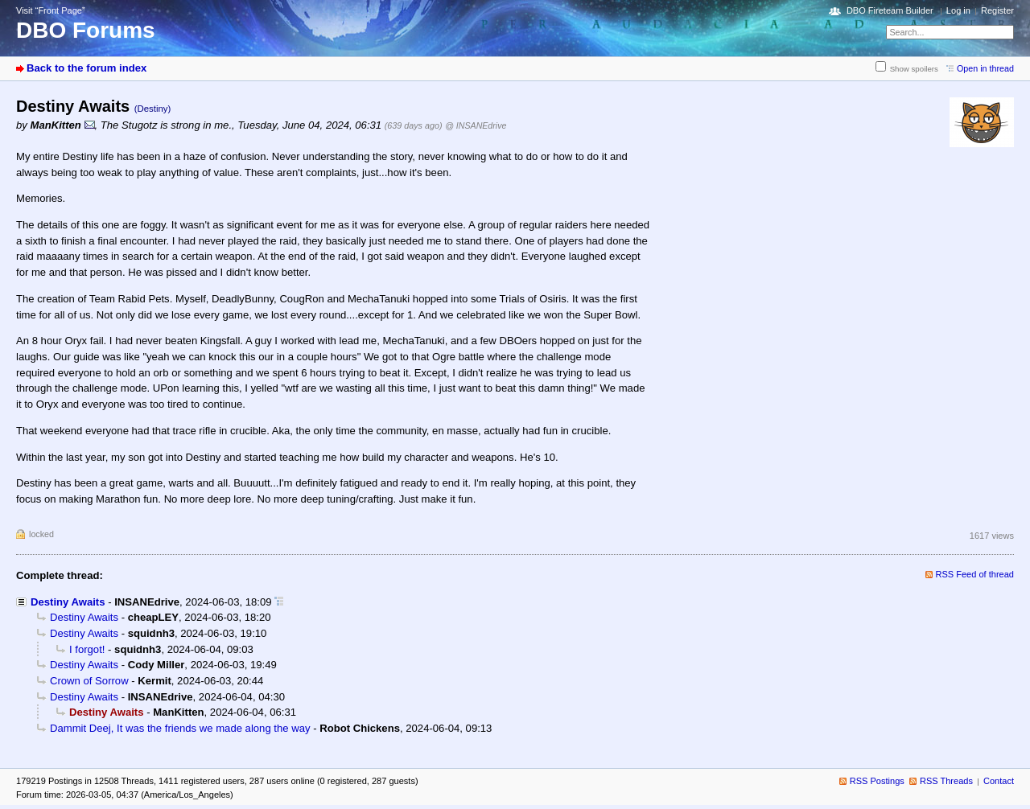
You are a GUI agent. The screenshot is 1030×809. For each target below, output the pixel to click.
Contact (998, 781)
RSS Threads (946, 781)
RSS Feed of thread (975, 574)
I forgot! (87, 649)
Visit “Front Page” (50, 10)
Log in (958, 10)
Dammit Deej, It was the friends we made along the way (180, 728)
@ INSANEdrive (475, 125)
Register (997, 10)
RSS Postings (877, 781)
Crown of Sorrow (89, 681)
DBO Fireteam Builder (890, 10)
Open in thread (985, 68)
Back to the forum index (86, 68)
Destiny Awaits (68, 602)
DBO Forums (85, 30)
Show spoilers (914, 68)
